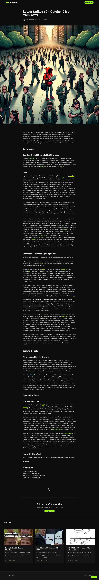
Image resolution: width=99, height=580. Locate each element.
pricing (34, 239)
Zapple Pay (64, 269)
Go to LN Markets (89, 2)
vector (42, 166)
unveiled (71, 176)
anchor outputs (56, 429)
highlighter (64, 314)
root (64, 308)
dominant (64, 229)
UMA (63, 178)
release (31, 375)
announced (68, 433)
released (46, 314)
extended (31, 158)
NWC (41, 263)
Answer (27, 461)
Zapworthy (65, 316)
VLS (72, 442)
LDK (43, 405)
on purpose (42, 235)
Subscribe (49, 511)
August (61, 166)
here (29, 271)
